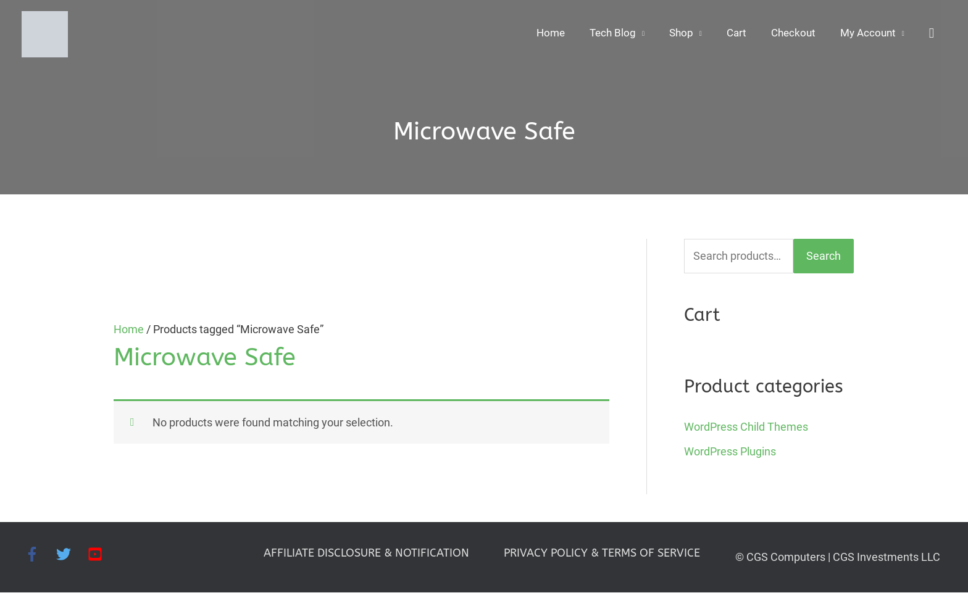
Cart (730, 34)
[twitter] (72, 554)
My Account (866, 34)
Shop (673, 34)
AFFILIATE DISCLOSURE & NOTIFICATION (366, 553)
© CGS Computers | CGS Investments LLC (837, 556)
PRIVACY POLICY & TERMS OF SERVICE (602, 553)
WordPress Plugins (730, 452)
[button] (931, 34)
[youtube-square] (97, 554)
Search (823, 256)
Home (540, 34)
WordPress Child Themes (746, 426)
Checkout (789, 34)
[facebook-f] (40, 554)
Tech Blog (604, 34)
